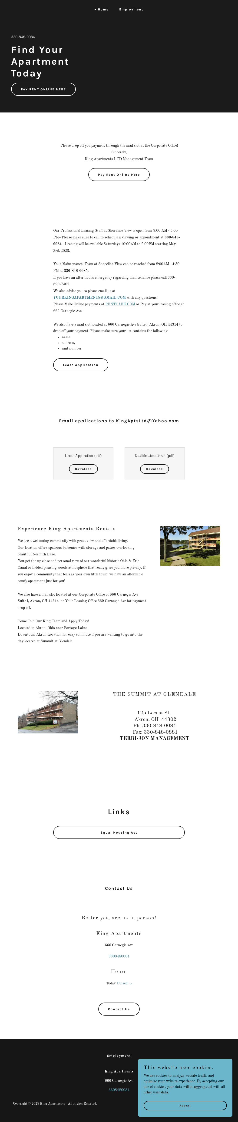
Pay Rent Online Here (119, 175)
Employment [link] (131, 9)
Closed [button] (122, 983)
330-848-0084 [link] (23, 37)
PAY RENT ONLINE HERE (43, 89)
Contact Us (119, 1009)
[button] (130, 984)
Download (83, 469)
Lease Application (81, 365)
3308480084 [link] (119, 956)
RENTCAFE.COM (120, 304)
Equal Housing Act (119, 833)
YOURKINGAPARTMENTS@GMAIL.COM (89, 298)
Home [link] (103, 9)
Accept (186, 1105)
